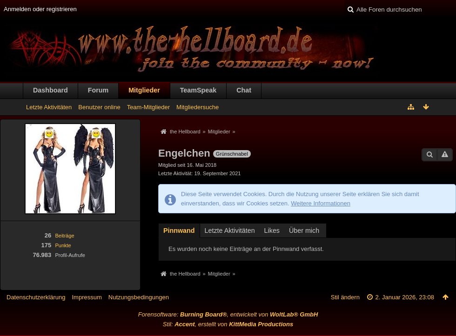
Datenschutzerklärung (36, 297)
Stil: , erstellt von (228, 324)
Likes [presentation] (272, 230)
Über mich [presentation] (304, 230)
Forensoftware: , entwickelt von (228, 314)
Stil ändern (345, 297)
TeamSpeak (198, 90)
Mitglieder (144, 90)
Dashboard (50, 90)
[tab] (179, 230)
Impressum (86, 297)
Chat (243, 90)
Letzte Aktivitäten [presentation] (230, 230)
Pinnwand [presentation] (179, 230)
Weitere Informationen (320, 203)
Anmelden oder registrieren (40, 9)
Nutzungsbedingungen (138, 297)
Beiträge (64, 235)
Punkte (63, 245)
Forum (98, 90)
